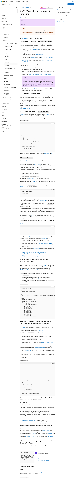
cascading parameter (39, 54)
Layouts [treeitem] (6, 53)
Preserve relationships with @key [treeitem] (10, 47)
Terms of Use (38, 484)
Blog (14, 484)
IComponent (33, 181)
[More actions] (54, 8)
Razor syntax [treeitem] (5, 102)
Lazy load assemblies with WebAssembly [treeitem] (10, 87)
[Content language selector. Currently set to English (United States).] (6, 482)
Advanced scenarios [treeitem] (7, 96)
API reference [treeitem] (4, 130)
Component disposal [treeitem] (8, 60)
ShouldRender (22, 114)
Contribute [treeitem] (4, 131)
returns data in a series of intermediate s (36, 269)
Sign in (73, 1)
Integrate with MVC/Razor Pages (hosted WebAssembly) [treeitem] (10, 70)
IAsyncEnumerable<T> (24, 269)
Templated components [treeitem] (8, 65)
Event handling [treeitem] (7, 56)
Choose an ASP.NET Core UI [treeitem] (7, 24)
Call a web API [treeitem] (6, 81)
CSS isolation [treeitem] (7, 66)
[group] (37, 303)
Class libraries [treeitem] (7, 72)
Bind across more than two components (29, 420)
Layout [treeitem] (4, 100)
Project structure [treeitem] (6, 37)
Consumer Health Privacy (30, 484)
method (38, 88)
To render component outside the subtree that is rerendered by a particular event (36, 256)
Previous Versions (9, 484)
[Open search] (70, 1)
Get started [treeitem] (4, 16)
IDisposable (34, 340)
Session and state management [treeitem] (8, 99)
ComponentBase (36, 49)
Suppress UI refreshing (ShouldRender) (64, 12)
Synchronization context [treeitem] (8, 46)
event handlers (45, 55)
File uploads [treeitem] (6, 78)
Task (42, 263)
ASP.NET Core (27, 7)
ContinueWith (48, 434)
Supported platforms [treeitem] (7, 31)
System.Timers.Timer (46, 332)
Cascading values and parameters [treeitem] (10, 55)
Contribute (18, 484)
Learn (21, 7)
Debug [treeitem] (5, 85)
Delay (42, 210)
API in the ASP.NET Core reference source (40, 74)
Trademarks (43, 484)
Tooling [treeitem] (5, 33)
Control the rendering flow (62, 11)
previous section (23, 432)
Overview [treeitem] (3, 15)
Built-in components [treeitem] (8, 74)
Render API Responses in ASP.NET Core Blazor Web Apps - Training (31, 472)
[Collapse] (16, 8)
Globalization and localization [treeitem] (8, 75)
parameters (36, 53)
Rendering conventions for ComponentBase (65, 9)
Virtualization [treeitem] (7, 62)
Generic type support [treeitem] (8, 44)
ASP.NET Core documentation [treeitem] (7, 13)
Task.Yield (32, 215)
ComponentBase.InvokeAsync (39, 347)
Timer (42, 340)
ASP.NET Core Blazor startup (25, 447)
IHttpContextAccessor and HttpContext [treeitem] (11, 43)
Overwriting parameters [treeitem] (8, 49)
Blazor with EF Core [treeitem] (7, 94)
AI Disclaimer (3, 484)
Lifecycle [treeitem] (6, 59)
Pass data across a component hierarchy (29, 421)
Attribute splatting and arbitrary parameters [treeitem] (10, 51)
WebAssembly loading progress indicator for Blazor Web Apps (65, 16)
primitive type (45, 67)
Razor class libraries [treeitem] (6, 103)
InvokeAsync (34, 433)
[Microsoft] (2, 1)
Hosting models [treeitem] (6, 34)
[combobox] (9, 10)
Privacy (23, 484)
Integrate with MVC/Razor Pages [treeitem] (10, 68)
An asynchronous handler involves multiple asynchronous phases (34, 252)
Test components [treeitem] (6, 90)
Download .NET (70, 4)
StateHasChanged (24, 38)
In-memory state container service (28, 423)
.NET (23, 7)
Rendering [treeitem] (6, 63)
